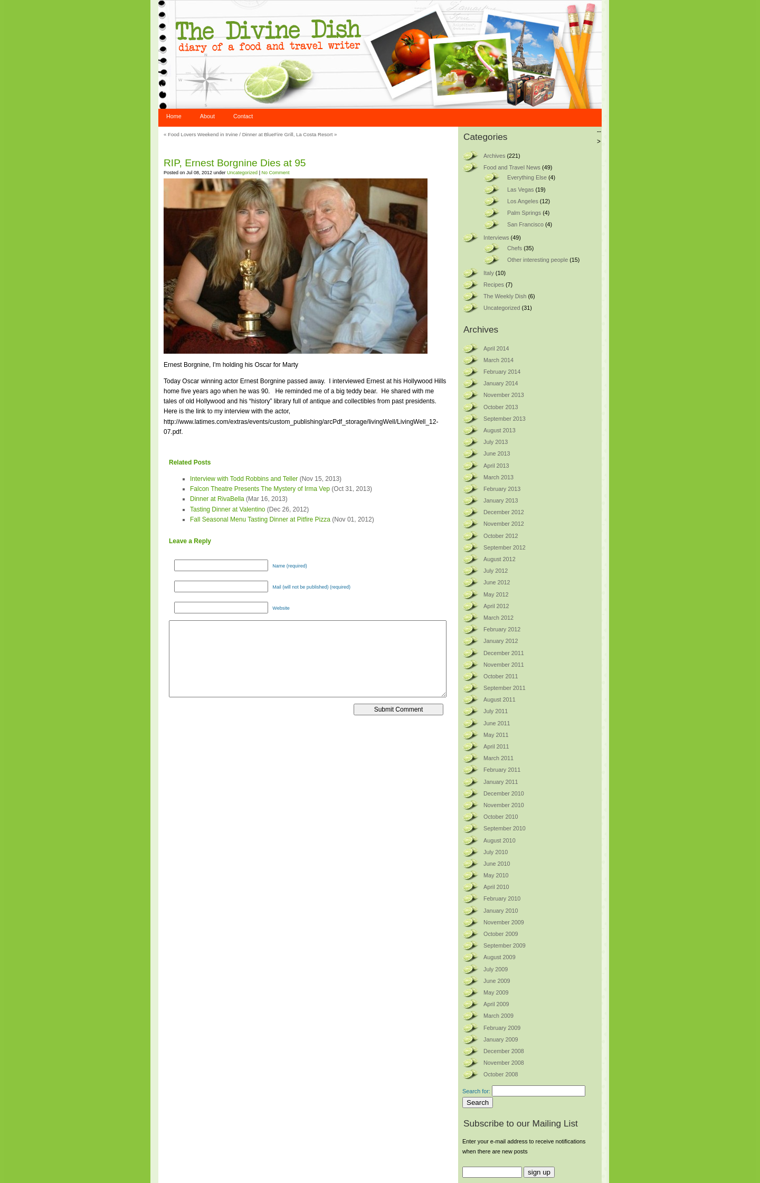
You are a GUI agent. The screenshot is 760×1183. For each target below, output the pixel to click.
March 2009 (498, 1015)
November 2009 (503, 922)
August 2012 (499, 559)
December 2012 (503, 512)
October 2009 (500, 934)
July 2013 (495, 442)
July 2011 (495, 711)
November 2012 (503, 523)
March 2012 (498, 617)
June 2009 (496, 981)
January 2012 (500, 641)
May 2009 (495, 992)
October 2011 (500, 676)
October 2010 (500, 816)
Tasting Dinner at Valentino (227, 509)
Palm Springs (524, 213)
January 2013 (500, 500)
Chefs (514, 248)
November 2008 (503, 1062)
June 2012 (496, 582)
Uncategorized (242, 172)
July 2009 (495, 969)
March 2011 (498, 758)
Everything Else (527, 177)
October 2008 (500, 1074)
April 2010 (496, 887)
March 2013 (498, 477)
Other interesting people (537, 260)
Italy (488, 273)
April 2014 (496, 348)
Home (174, 116)
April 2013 (496, 465)
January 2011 (500, 782)
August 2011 (499, 699)
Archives (494, 156)
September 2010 (504, 828)
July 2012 (495, 570)
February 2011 (501, 769)
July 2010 (495, 852)
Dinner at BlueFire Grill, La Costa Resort (287, 134)
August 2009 (499, 957)
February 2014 (501, 371)
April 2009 (496, 1004)
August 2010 (499, 840)
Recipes (493, 284)
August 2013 (499, 430)
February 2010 (501, 898)
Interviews (496, 237)
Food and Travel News (511, 167)
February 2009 (501, 1028)
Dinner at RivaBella (217, 499)
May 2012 (495, 594)
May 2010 (495, 875)
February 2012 (501, 629)
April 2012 (496, 606)
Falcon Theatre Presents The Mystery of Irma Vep (260, 489)
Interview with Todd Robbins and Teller (244, 478)
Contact (243, 116)
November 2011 (503, 664)
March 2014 (498, 360)
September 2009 (504, 945)
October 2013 (500, 407)
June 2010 (496, 863)
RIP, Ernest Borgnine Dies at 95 (235, 162)
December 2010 (503, 793)
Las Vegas (520, 189)
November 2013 (503, 395)
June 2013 (496, 453)
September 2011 (504, 688)
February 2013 (501, 489)
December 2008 (503, 1051)
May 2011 (495, 735)
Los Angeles (522, 201)
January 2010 (500, 910)
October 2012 (500, 536)
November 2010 (503, 805)
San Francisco (525, 224)
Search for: (476, 1091)
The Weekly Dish (504, 296)
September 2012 (504, 547)
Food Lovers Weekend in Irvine (203, 134)
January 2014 (500, 383)
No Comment (275, 172)
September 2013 (504, 418)
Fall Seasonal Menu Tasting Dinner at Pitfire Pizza (260, 519)
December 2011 (503, 653)
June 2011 (496, 723)
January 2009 (500, 1039)
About (207, 116)
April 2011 (496, 746)
